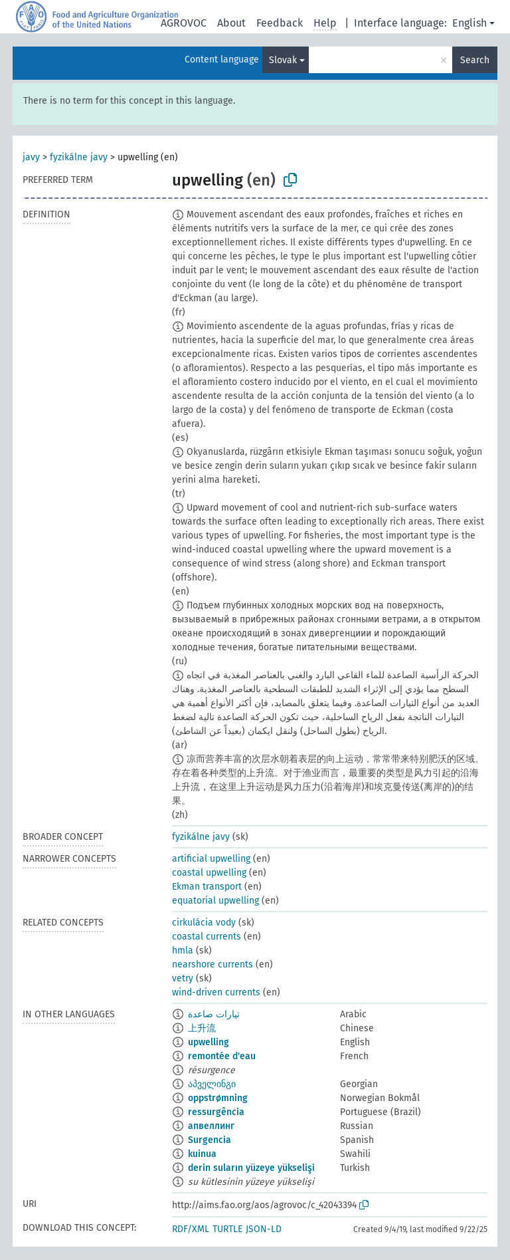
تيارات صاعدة (214, 1014)
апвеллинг (211, 1126)
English (469, 23)
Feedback (279, 23)
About (231, 23)
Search (474, 60)
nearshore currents (212, 964)
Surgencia (209, 1140)
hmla (182, 950)
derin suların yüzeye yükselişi (251, 1168)
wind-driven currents (216, 992)
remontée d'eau (222, 1056)
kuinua (202, 1154)
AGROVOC (184, 23)
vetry (182, 978)
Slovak (283, 60)
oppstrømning (218, 1098)
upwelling (208, 1042)
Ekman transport (207, 886)
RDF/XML (190, 1229)
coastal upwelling (209, 872)
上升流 (202, 1028)
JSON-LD (264, 1229)
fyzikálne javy (79, 157)
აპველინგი (212, 1084)
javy (31, 157)
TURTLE (227, 1229)
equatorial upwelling (215, 900)
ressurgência (216, 1112)
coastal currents (206, 936)
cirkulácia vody (204, 922)
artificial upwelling (211, 858)
